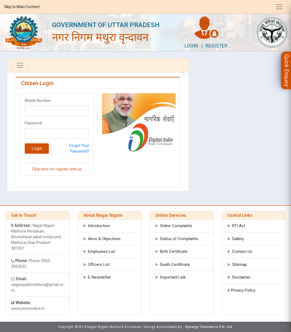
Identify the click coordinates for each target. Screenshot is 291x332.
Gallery (235, 238)
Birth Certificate (171, 251)
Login (191, 46)
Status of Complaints (176, 238)
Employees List (99, 251)
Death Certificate (172, 264)
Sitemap (237, 264)
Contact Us (239, 251)
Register (216, 46)
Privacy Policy (241, 290)
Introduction (96, 225)
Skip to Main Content (22, 7)
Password (33, 123)
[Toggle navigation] (279, 6)
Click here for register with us (57, 169)
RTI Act (236, 225)
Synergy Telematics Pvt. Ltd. (209, 327)
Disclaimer (239, 277)
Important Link (170, 277)
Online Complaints (173, 225)
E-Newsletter (97, 277)
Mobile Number (38, 100)
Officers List (96, 264)
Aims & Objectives (102, 238)
